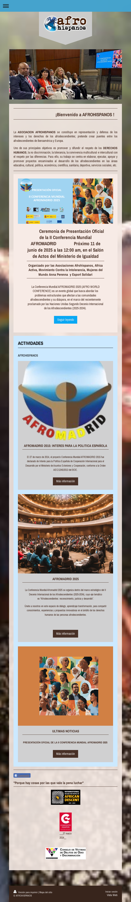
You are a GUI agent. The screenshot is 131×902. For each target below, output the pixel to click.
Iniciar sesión (111, 891)
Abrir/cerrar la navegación (65, 6)
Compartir (22, 775)
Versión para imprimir (25, 892)
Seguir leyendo (65, 319)
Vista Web (112, 895)
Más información (65, 481)
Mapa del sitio (45, 892)
